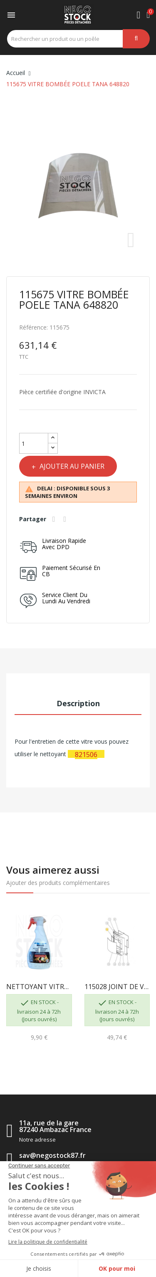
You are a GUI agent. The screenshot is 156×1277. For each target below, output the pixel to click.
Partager (54, 519)
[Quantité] (33, 443)
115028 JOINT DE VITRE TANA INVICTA (117, 986)
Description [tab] (78, 703)
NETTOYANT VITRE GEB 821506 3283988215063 (39, 986)
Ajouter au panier (71, 466)
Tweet (66, 519)
